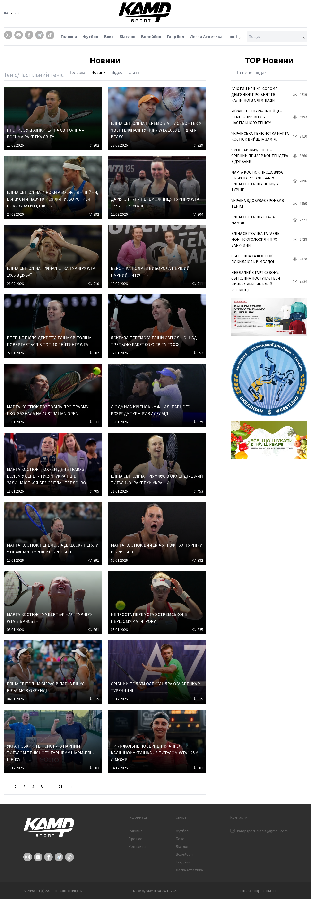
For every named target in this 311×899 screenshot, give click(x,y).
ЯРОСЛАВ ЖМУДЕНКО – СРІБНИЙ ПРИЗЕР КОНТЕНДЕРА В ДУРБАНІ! (259, 155)
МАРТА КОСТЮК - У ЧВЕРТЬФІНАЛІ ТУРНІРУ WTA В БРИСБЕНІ (49, 618)
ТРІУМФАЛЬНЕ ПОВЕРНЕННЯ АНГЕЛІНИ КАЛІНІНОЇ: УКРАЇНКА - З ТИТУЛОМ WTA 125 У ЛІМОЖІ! (154, 752)
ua (6, 12)
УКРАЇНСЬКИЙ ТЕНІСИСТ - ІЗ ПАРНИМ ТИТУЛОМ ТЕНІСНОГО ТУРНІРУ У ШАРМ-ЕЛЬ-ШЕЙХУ (50, 752)
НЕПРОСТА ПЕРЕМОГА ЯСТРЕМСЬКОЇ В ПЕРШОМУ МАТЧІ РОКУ (149, 618)
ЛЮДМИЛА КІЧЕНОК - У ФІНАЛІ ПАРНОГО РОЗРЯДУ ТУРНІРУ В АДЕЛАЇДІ (150, 410)
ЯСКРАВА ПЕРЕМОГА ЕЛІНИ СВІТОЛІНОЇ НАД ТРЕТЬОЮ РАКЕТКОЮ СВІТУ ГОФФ (154, 341)
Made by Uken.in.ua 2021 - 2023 (155, 891)
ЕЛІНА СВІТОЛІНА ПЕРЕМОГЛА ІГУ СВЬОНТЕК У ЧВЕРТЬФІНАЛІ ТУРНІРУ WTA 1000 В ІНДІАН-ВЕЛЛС (156, 130)
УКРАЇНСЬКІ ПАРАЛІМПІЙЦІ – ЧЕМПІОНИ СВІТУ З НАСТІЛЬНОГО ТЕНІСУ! (256, 116)
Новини (98, 72)
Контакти (137, 846)
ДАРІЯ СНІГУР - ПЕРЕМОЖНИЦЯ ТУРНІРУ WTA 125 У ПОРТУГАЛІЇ (155, 202)
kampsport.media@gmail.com (262, 830)
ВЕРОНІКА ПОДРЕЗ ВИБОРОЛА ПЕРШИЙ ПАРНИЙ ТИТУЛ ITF (150, 272)
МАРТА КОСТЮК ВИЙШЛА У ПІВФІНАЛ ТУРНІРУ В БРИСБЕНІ (156, 548)
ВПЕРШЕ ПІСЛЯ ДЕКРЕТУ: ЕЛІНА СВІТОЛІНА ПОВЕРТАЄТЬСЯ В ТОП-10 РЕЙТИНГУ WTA (49, 341)
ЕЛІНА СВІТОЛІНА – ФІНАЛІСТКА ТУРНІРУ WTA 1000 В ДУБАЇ (51, 272)
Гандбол (175, 36)
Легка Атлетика (206, 36)
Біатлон (127, 36)
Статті (134, 72)
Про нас (135, 838)
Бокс (109, 36)
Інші (234, 36)
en (17, 12)
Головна (69, 36)
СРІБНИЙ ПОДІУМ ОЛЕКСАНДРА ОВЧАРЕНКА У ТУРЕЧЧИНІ (155, 687)
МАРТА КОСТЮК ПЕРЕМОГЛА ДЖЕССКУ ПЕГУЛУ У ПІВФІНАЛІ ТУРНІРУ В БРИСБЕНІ (52, 548)
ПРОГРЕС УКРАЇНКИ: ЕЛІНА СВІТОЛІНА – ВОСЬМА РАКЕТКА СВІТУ (45, 133)
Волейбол (151, 36)
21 (60, 786)
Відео (117, 72)
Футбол (90, 36)
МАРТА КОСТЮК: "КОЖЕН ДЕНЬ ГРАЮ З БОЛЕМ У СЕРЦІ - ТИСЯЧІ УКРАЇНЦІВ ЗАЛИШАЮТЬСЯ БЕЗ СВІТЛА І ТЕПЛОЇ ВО (46, 476)
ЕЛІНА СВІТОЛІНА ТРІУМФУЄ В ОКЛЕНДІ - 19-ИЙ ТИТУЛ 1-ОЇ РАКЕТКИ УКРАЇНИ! (157, 479)
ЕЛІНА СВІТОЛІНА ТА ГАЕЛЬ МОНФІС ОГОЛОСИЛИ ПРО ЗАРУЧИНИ (255, 239)
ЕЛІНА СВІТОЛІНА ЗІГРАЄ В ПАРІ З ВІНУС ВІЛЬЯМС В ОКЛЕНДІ (45, 687)
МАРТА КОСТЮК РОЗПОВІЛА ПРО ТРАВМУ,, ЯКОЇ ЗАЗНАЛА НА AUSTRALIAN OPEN (48, 410)
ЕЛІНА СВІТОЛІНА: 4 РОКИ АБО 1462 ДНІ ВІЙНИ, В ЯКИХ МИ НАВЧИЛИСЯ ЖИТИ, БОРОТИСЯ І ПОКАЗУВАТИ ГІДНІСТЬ (52, 199)
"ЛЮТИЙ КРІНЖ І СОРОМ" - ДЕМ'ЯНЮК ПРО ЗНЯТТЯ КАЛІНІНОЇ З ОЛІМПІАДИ (255, 94)
